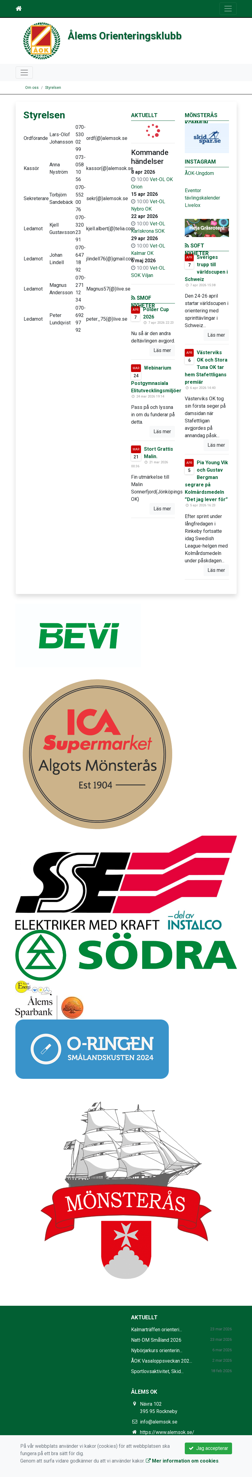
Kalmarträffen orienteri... (156, 1329)
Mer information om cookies (182, 1461)
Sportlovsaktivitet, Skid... (157, 1371)
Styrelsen (53, 87)
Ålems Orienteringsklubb (125, 36)
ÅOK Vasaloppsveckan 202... (161, 1361)
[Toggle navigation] (228, 8)
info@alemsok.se (158, 1422)
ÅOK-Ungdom (199, 173)
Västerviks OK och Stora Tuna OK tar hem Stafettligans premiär (206, 367)
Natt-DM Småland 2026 (156, 1340)
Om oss (32, 87)
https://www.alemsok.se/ (167, 1432)
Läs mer (162, 350)
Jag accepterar (208, 1448)
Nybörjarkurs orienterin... (156, 1350)
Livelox (192, 205)
